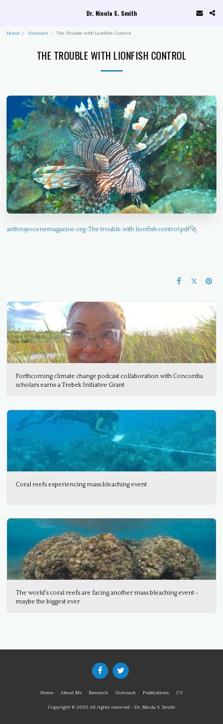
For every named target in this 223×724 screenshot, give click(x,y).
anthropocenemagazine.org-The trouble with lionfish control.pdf (98, 229)
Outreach (38, 33)
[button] (9, 13)
